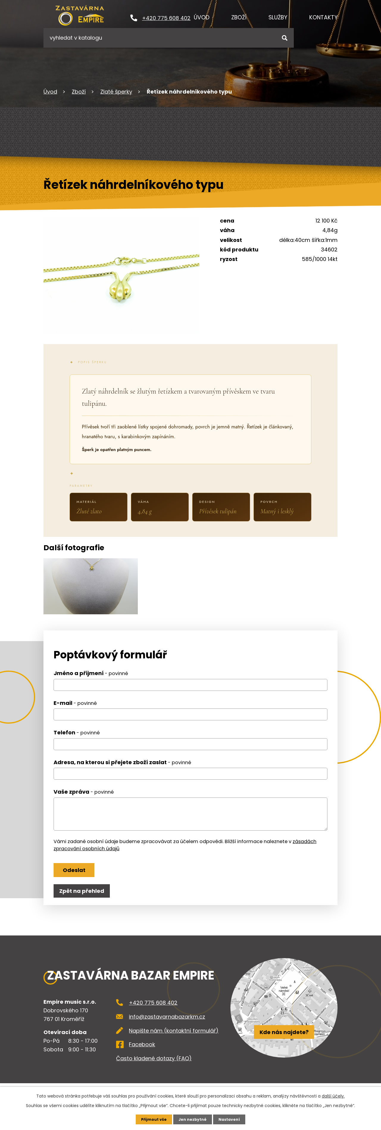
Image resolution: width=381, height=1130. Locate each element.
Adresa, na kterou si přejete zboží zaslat (122, 771)
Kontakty (323, 17)
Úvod (202, 17)
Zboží (238, 17)
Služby (277, 17)
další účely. (333, 1095)
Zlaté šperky (116, 91)
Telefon (77, 742)
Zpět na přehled (84, 906)
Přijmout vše (151, 1119)
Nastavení (232, 1119)
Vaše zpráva (84, 801)
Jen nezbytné (192, 1119)
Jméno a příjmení (91, 682)
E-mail (75, 712)
